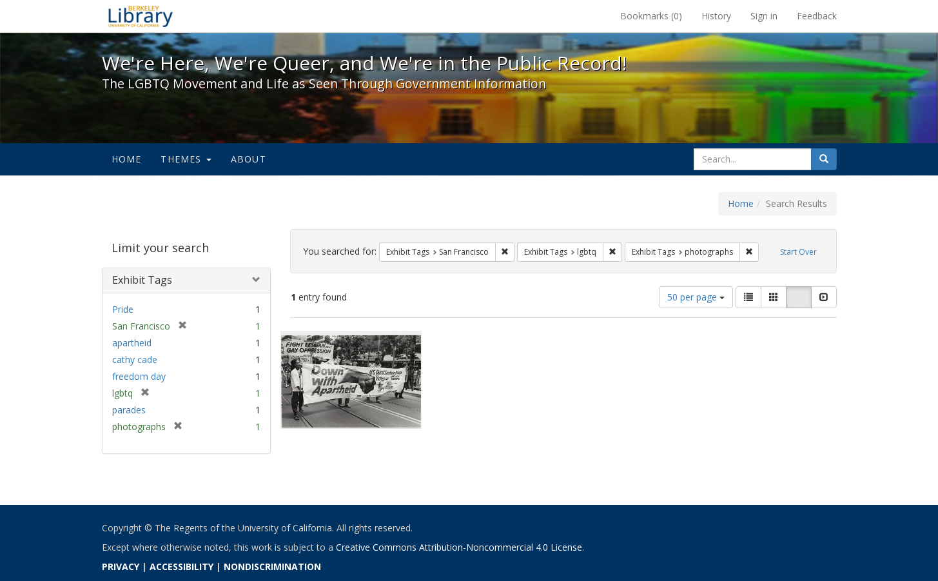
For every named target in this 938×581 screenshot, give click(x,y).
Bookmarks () (651, 16)
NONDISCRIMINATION (272, 566)
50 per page (696, 297)
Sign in (763, 16)
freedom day (139, 376)
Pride (122, 309)
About (248, 159)
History (716, 16)
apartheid (131, 343)
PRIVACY (120, 566)
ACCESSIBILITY (181, 566)
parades (129, 410)
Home (127, 159)
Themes (186, 159)
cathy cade (134, 359)
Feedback (817, 16)
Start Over (798, 251)
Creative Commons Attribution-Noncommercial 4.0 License (459, 547)
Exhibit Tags (142, 280)
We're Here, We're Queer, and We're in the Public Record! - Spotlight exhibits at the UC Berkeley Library (140, 16)
